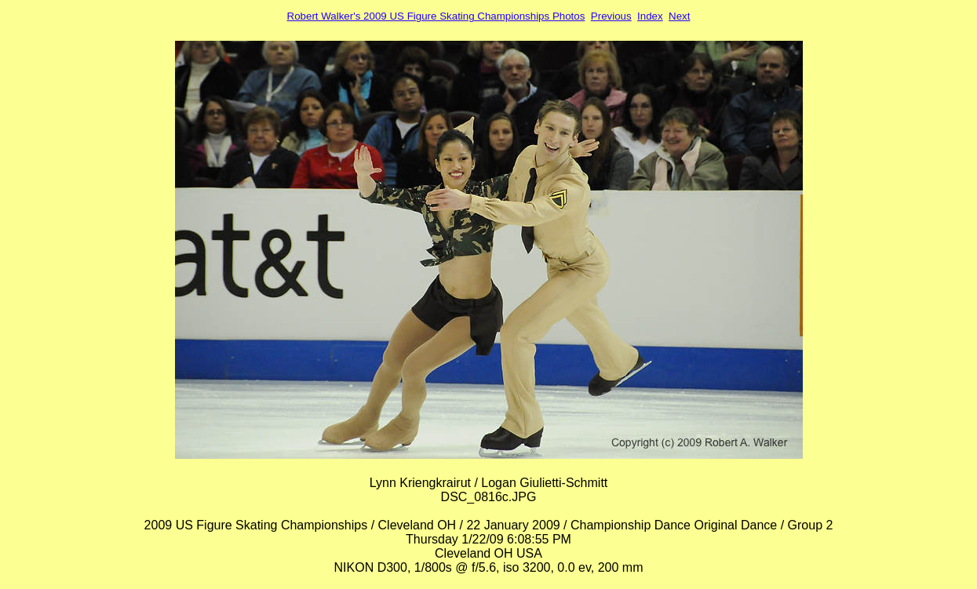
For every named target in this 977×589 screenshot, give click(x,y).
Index (650, 16)
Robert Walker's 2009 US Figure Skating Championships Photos (436, 16)
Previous (611, 16)
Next (679, 16)
